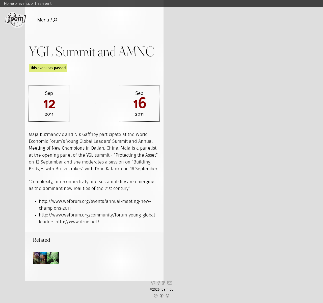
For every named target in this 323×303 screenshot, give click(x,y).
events (24, 3)
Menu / (47, 20)
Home (9, 3)
